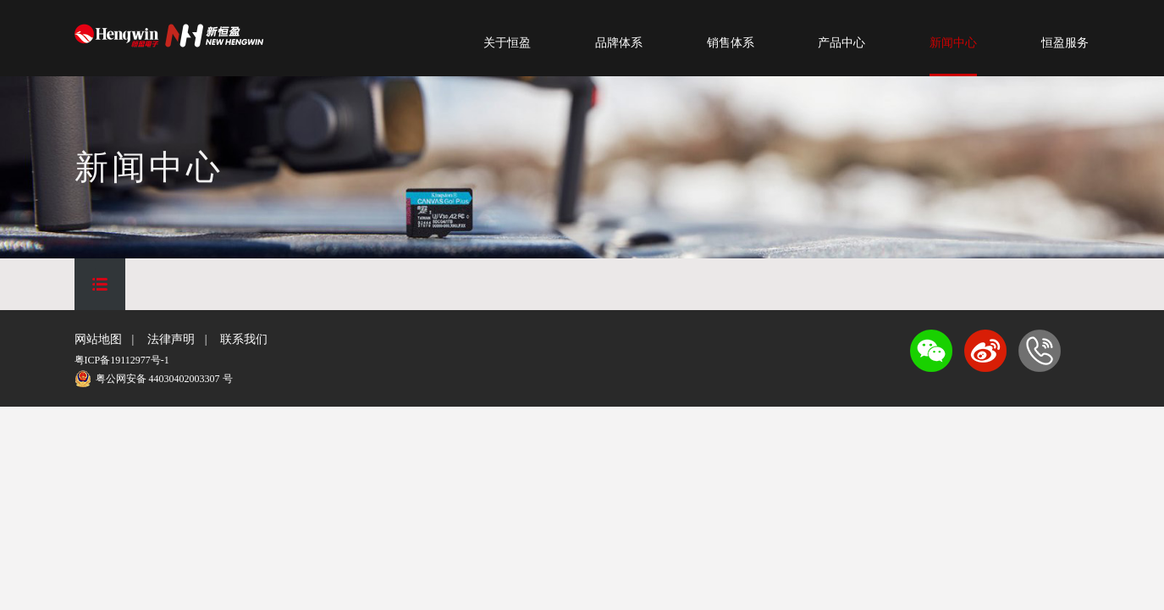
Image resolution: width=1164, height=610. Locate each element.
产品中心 (841, 42)
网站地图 (98, 339)
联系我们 (244, 339)
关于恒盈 (507, 42)
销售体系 (730, 42)
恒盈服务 (1065, 42)
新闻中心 (953, 42)
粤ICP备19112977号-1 (121, 360)
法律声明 (171, 339)
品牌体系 (619, 42)
